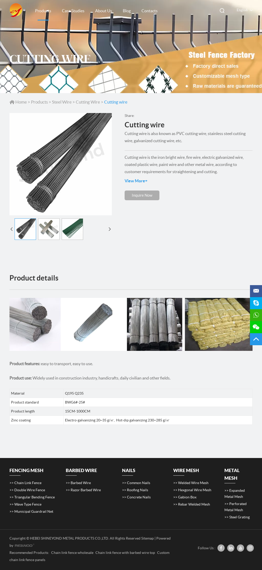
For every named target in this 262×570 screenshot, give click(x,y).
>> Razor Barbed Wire (83, 490)
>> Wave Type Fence (25, 504)
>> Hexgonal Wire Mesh (192, 490)
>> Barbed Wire (78, 483)
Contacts (149, 10)
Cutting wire (115, 101)
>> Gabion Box (184, 497)
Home (18, 101)
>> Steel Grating (237, 517)
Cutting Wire (88, 101)
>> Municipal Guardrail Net (31, 511)
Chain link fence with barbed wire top (125, 553)
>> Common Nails (136, 483)
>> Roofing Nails (135, 490)
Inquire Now (142, 195)
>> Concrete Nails (136, 497)
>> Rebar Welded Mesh (191, 504)
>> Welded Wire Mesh (191, 483)
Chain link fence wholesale (72, 553)
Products (43, 10)
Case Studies (73, 10)
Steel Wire (62, 101)
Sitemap (147, 538)
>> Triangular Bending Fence (32, 497)
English (238, 10)
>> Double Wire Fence (27, 490)
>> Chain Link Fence (25, 483)
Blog (127, 10)
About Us (103, 10)
